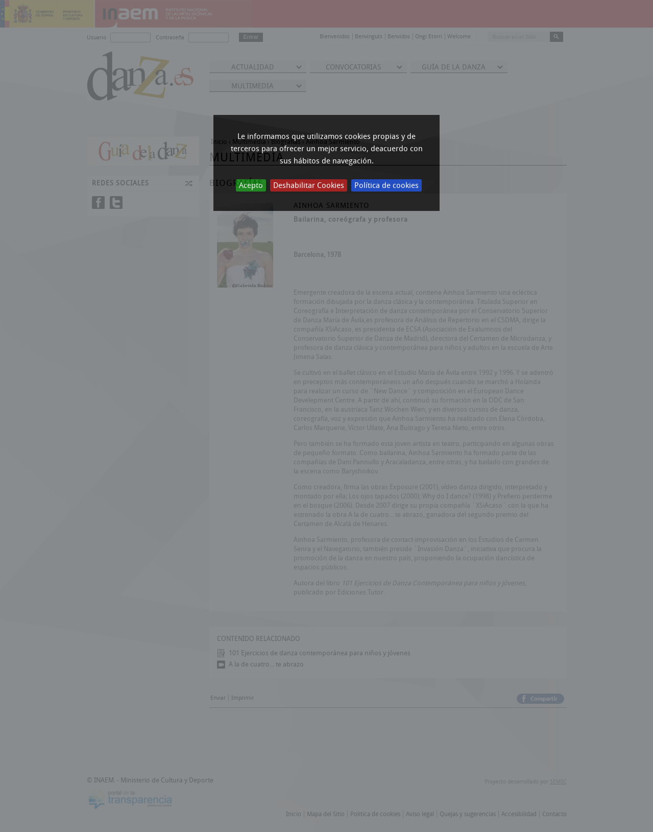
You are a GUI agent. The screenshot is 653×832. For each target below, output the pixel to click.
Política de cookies (386, 185)
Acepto (251, 185)
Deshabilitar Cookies (308, 185)
